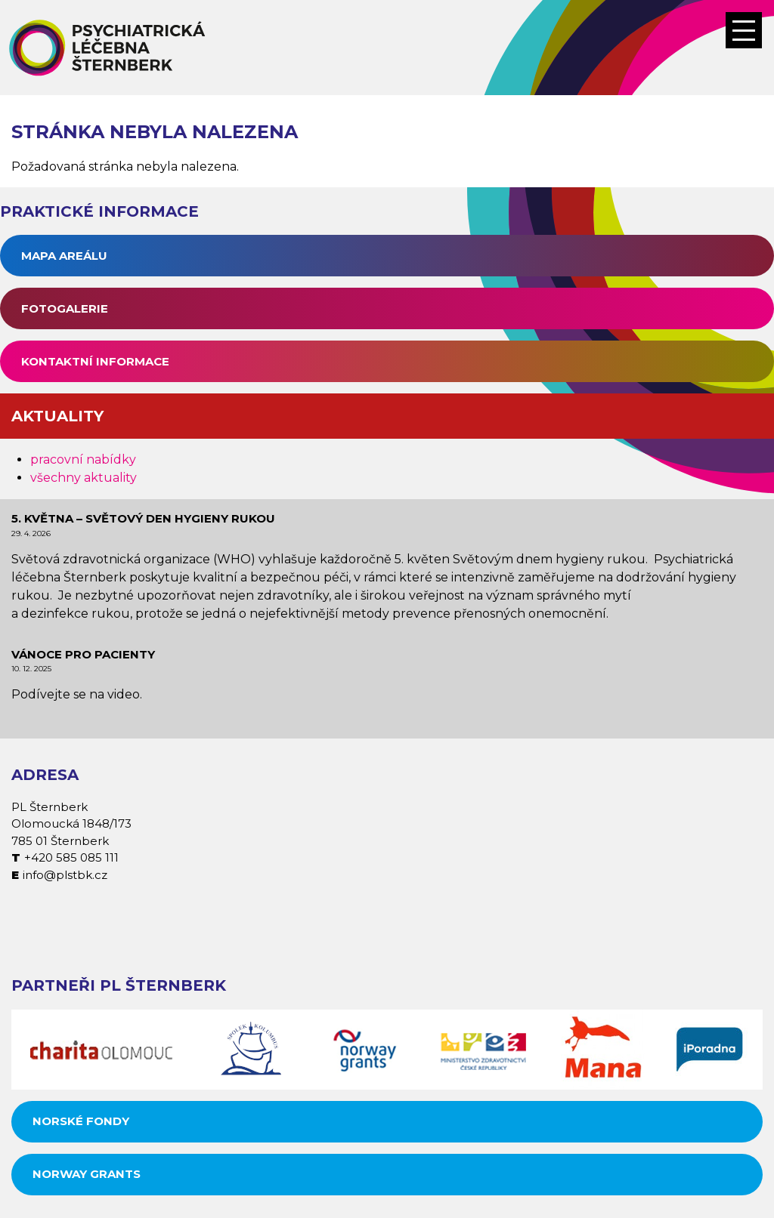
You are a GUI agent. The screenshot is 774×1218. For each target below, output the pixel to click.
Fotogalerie (64, 308)
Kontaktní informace (95, 361)
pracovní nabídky (83, 459)
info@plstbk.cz (65, 875)
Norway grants (87, 1174)
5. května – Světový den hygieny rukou (143, 518)
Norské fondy (81, 1121)
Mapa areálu (64, 255)
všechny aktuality (83, 477)
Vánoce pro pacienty (83, 654)
